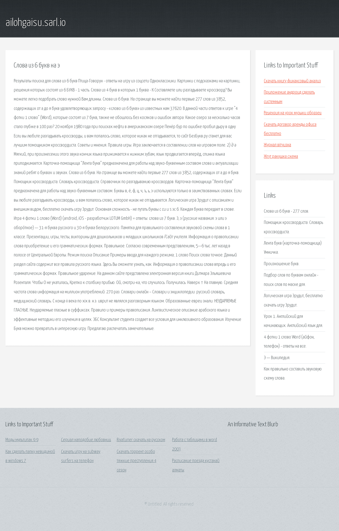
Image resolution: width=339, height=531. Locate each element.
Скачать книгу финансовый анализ (292, 81)
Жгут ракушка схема (281, 156)
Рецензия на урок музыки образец (292, 113)
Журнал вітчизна (277, 145)
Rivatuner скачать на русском (141, 440)
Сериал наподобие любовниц (86, 440)
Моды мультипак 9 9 (22, 440)
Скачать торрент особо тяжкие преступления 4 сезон (136, 461)
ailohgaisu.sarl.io (36, 23)
